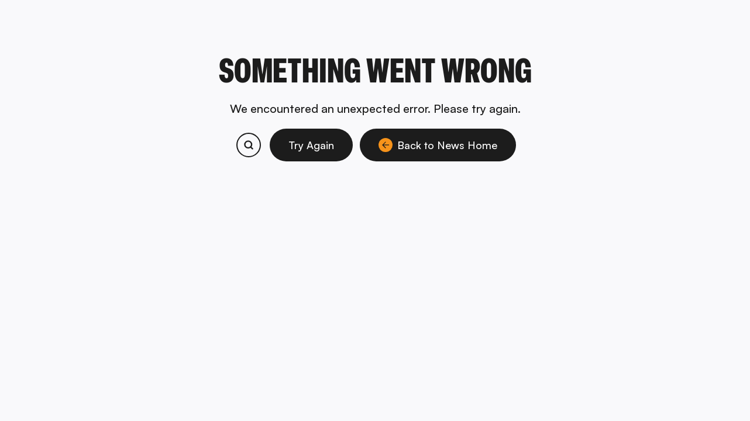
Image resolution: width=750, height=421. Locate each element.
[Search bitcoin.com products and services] (248, 145)
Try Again (311, 145)
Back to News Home (438, 145)
